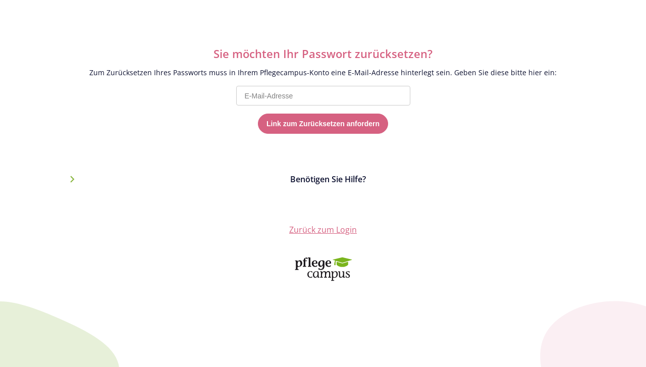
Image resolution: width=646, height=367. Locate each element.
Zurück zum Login (323, 229)
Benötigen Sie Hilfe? (328, 179)
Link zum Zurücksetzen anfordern (323, 124)
